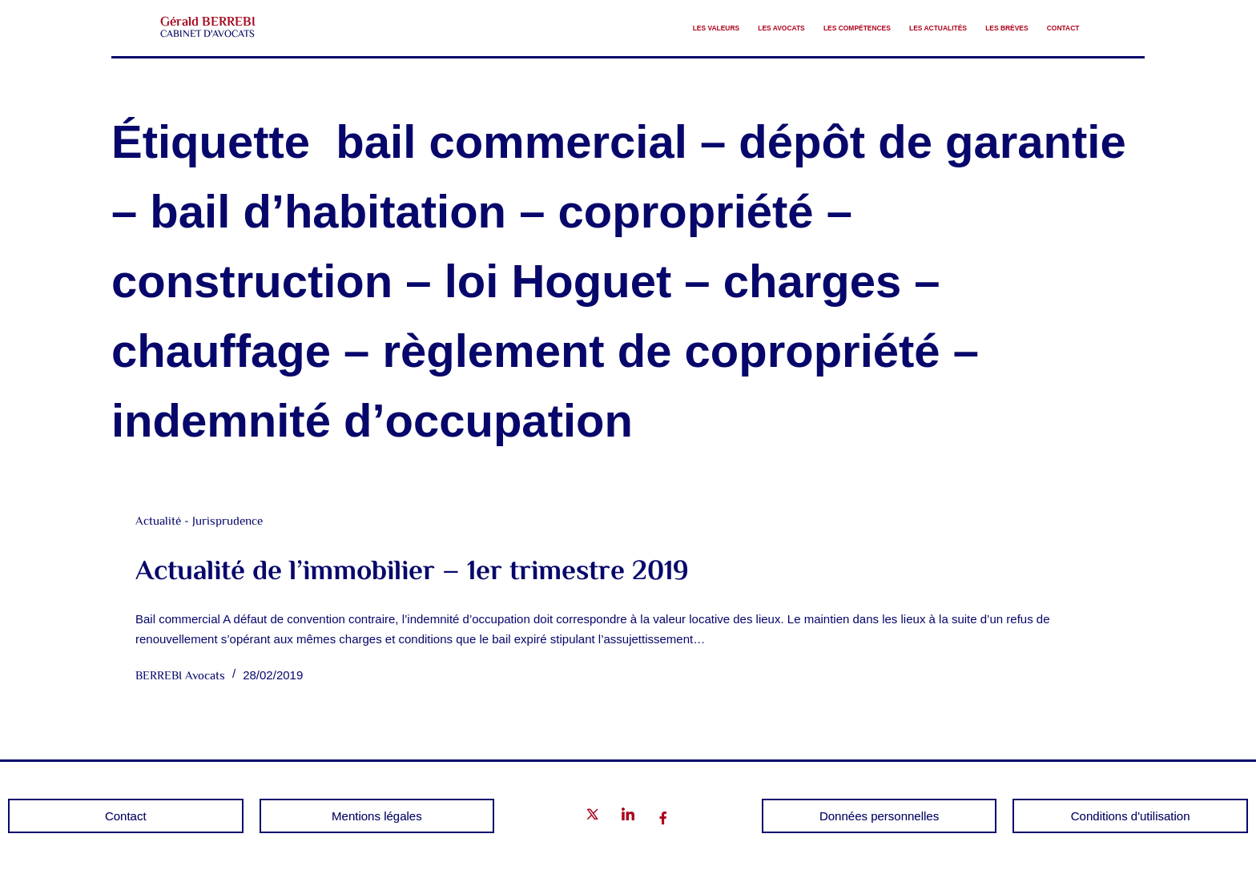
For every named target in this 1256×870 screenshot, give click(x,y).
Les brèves (968, 28)
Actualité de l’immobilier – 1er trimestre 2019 (412, 572)
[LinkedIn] (628, 817)
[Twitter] (593, 817)
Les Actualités (865, 28)
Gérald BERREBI (207, 22)
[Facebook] (663, 818)
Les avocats (635, 28)
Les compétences (746, 28)
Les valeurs (539, 28)
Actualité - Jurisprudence (199, 522)
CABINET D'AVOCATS (207, 34)
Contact (1051, 28)
